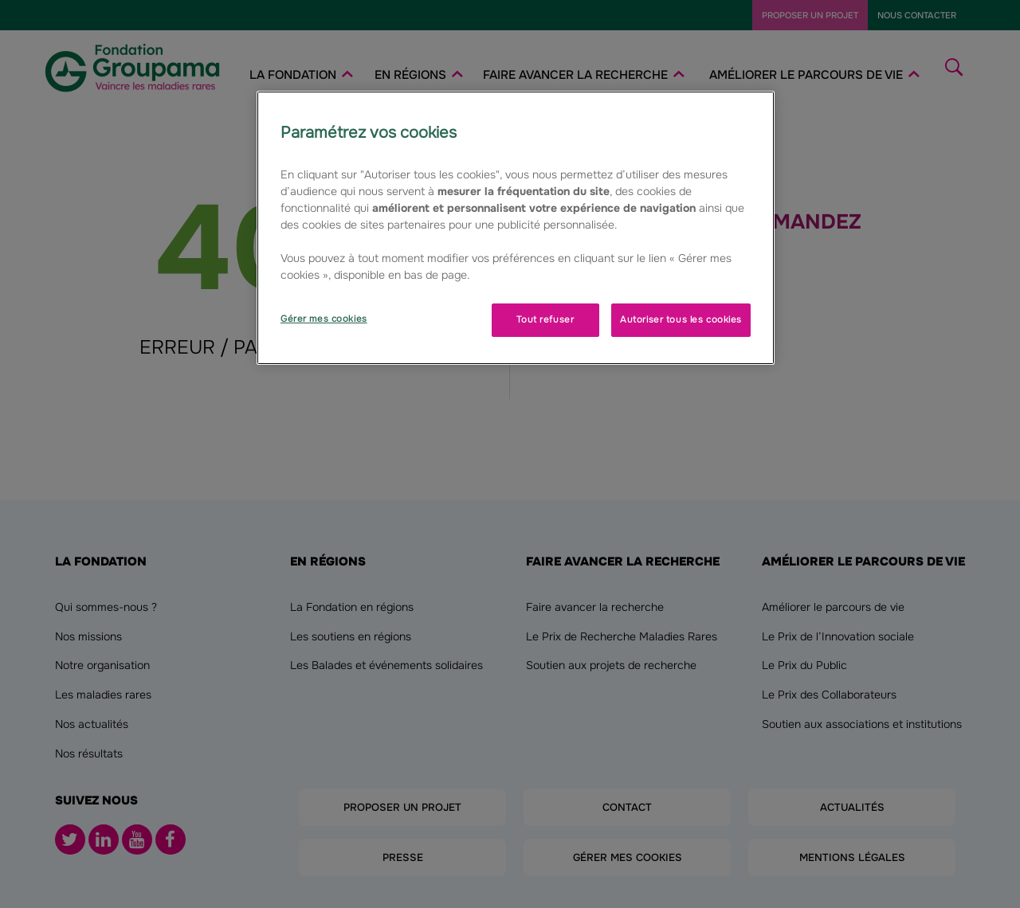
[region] (516, 228)
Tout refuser (545, 319)
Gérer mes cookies (323, 318)
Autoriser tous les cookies (681, 319)
